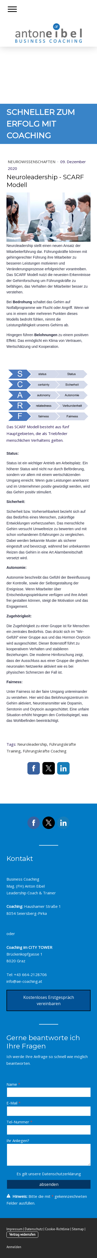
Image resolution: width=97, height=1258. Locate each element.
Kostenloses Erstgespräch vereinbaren (48, 1000)
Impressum (14, 1229)
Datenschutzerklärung (61, 1173)
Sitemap (78, 1229)
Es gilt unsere (49, 1173)
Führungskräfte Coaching (44, 751)
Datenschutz (34, 1229)
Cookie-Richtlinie (57, 1229)
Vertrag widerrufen (22, 1234)
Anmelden (13, 1247)
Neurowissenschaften (32, 161)
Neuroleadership (32, 744)
